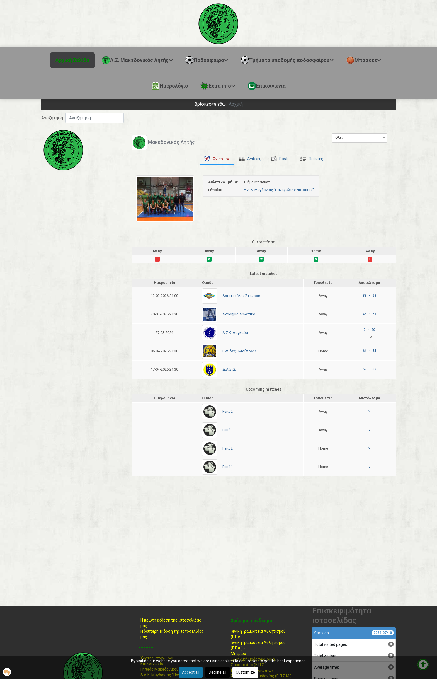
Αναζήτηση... (53, 117)
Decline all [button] (217, 672)
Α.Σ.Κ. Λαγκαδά (235, 332)
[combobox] (94, 118)
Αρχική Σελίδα (72, 60)
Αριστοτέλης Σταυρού (241, 296)
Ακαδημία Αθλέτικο (238, 314)
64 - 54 (369, 351)
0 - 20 (369, 330)
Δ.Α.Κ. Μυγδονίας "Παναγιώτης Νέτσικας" (279, 190)
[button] (7, 672)
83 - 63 (369, 296)
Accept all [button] (190, 672)
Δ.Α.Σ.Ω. (229, 369)
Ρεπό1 (227, 430)
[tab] (217, 158)
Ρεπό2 (227, 411)
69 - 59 (369, 369)
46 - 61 (369, 314)
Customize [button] (245, 672)
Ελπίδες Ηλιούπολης (239, 351)
